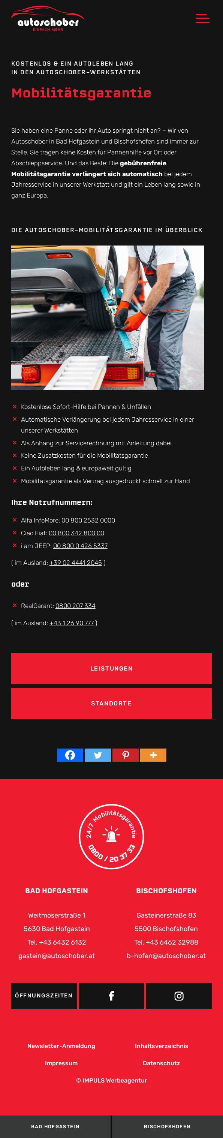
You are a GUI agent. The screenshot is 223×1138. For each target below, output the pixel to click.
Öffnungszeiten (44, 995)
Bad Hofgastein (55, 1126)
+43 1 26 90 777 (71, 623)
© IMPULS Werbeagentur (111, 1081)
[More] (153, 755)
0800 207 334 (75, 605)
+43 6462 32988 (172, 942)
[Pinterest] (125, 755)
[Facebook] (70, 755)
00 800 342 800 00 (76, 533)
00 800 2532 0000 (88, 520)
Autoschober (29, 141)
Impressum (61, 1063)
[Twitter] (98, 755)
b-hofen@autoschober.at (166, 956)
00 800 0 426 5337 (80, 546)
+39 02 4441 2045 (75, 562)
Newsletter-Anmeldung (61, 1046)
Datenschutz (161, 1063)
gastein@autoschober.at (56, 956)
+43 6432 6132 (62, 942)
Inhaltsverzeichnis (162, 1046)
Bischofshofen (167, 1126)
